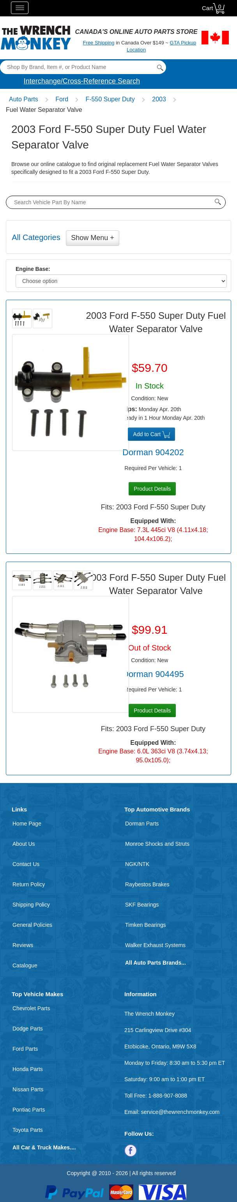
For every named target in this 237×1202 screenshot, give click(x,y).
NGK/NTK (137, 864)
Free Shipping (99, 43)
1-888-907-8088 (167, 1095)
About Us (23, 844)
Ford (61, 99)
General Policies (32, 925)
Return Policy (28, 884)
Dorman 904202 (153, 452)
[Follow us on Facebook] (130, 1150)
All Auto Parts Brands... (155, 963)
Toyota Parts (27, 1130)
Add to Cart (151, 434)
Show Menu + (92, 238)
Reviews (22, 945)
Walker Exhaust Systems (155, 945)
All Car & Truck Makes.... (44, 1147)
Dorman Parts (142, 823)
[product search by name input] (116, 202)
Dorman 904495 (153, 674)
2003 (159, 99)
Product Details (152, 489)
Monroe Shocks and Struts (157, 844)
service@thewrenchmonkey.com (180, 1112)
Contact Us (25, 864)
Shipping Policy (31, 905)
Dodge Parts (27, 1028)
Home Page (26, 823)
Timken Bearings (145, 925)
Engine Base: (33, 269)
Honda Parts (27, 1069)
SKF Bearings (142, 905)
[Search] (83, 67)
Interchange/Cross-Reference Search (82, 81)
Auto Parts (23, 99)
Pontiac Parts (28, 1110)
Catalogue (24, 965)
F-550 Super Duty (110, 99)
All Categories (36, 237)
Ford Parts (25, 1049)
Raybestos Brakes (147, 884)
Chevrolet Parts (31, 1008)
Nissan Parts (27, 1089)
